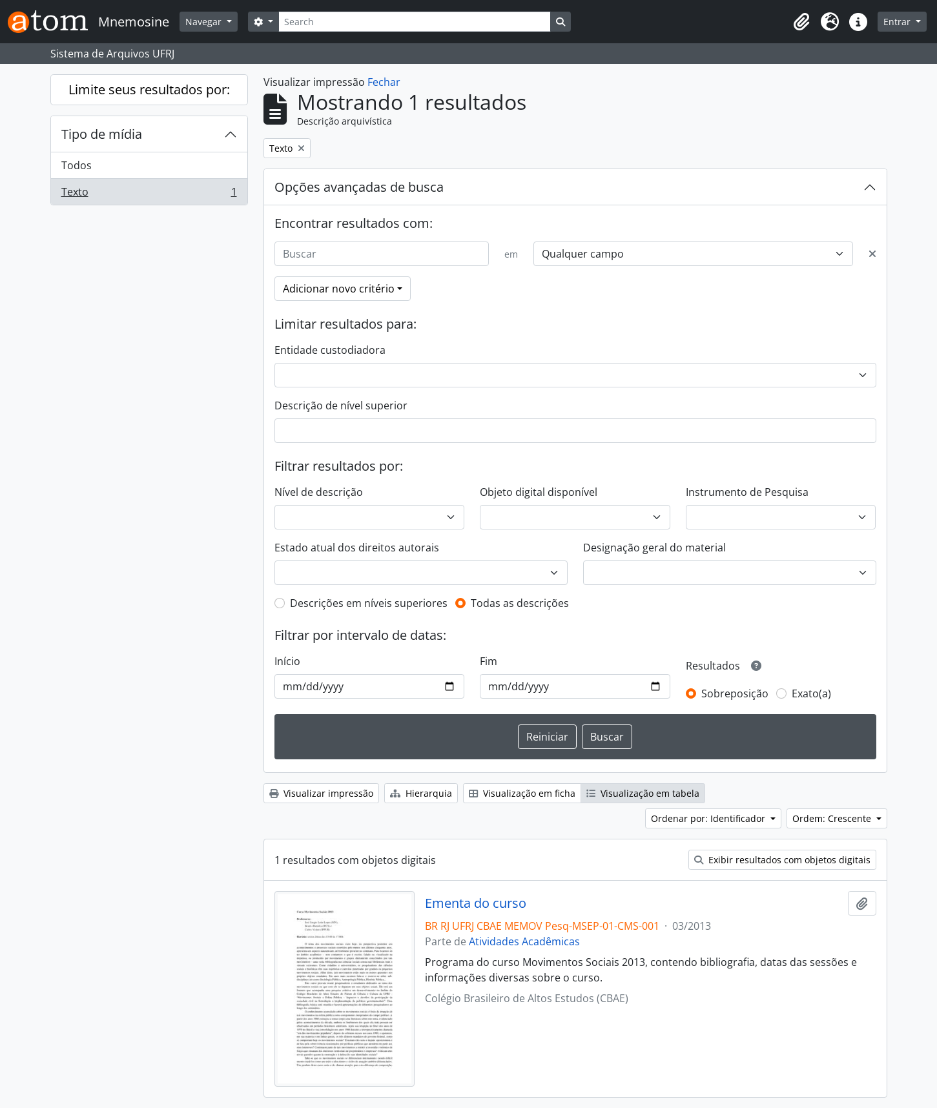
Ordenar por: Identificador (709, 818)
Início (287, 661)
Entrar (898, 21)
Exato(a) (811, 693)
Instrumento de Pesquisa (747, 492)
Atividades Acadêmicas (524, 941)
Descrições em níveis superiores (369, 603)
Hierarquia (421, 793)
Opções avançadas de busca (359, 187)
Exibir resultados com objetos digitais (782, 860)
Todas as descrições (520, 603)
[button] (801, 22)
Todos (76, 165)
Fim (488, 661)
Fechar (383, 82)
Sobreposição (734, 693)
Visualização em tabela (642, 793)
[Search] (414, 22)
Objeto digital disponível (538, 492)
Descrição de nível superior (340, 405)
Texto (149, 194)
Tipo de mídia (101, 134)
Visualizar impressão (321, 793)
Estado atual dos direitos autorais (356, 547)
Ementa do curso (475, 903)
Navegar (204, 21)
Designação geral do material (654, 547)
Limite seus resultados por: (149, 89)
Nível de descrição (318, 492)
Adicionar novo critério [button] (339, 289)
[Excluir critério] (872, 254)
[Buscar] (381, 253)
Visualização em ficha (522, 793)
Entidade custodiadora (330, 350)
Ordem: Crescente (833, 818)
